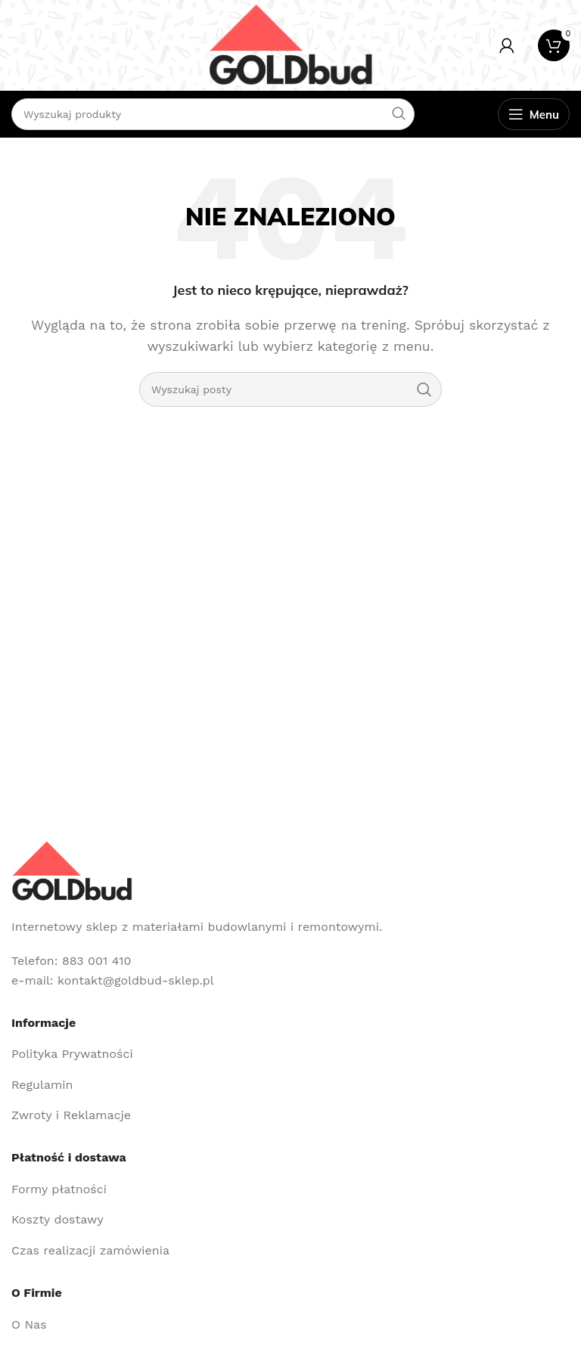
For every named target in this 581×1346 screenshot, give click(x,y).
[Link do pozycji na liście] (290, 1054)
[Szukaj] (290, 389)
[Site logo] (290, 44)
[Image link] (71, 870)
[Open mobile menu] (533, 114)
